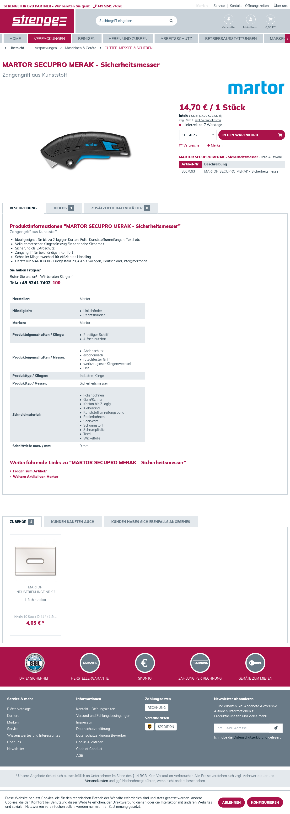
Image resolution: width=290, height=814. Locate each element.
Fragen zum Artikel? (28, 471)
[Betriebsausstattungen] (231, 38)
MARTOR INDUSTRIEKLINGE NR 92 (35, 589)
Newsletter (15, 749)
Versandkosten (96, 781)
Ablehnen (231, 802)
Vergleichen (190, 145)
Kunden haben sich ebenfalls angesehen (150, 522)
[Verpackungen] (50, 38)
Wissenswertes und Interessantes (33, 735)
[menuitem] (202, 6)
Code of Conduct (89, 749)
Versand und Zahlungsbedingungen (103, 716)
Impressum (84, 722)
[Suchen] (172, 21)
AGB (79, 755)
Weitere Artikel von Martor (34, 477)
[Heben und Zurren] (129, 38)
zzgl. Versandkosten (208, 120)
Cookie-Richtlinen (89, 742)
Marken (13, 722)
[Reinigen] (87, 38)
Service (219, 6)
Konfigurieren (265, 802)
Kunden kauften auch (72, 522)
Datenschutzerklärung (93, 729)
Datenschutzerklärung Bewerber (101, 735)
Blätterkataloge (19, 709)
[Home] (16, 38)
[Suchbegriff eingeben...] (136, 21)
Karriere (202, 6)
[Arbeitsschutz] (177, 38)
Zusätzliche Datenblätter (120, 208)
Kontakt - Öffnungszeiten (249, 6)
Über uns (281, 6)
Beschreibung (23, 208)
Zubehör (22, 522)
